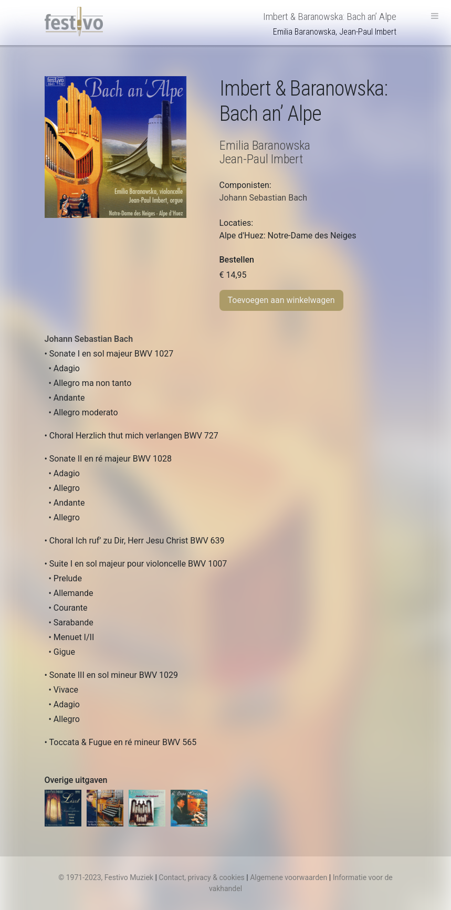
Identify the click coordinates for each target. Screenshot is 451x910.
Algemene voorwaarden (288, 877)
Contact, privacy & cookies (202, 877)
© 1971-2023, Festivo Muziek (105, 877)
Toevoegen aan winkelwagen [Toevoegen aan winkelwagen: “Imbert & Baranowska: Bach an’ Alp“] (281, 300)
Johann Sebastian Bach (89, 339)
